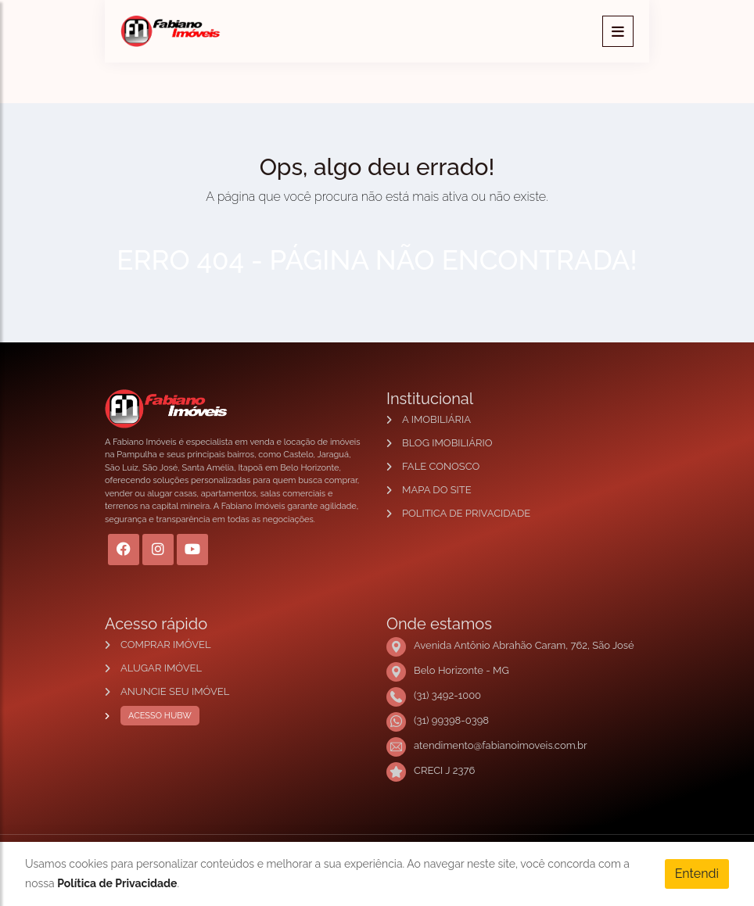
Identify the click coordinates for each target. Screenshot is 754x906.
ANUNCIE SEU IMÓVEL (174, 691)
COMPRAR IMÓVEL (165, 644)
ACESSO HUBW (156, 716)
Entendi (697, 873)
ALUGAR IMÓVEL (161, 668)
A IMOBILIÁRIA (436, 419)
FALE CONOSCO (440, 466)
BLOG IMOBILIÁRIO (447, 443)
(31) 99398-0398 (451, 720)
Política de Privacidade (117, 883)
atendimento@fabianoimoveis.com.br (500, 745)
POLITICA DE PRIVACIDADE (466, 513)
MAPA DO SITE (437, 490)
